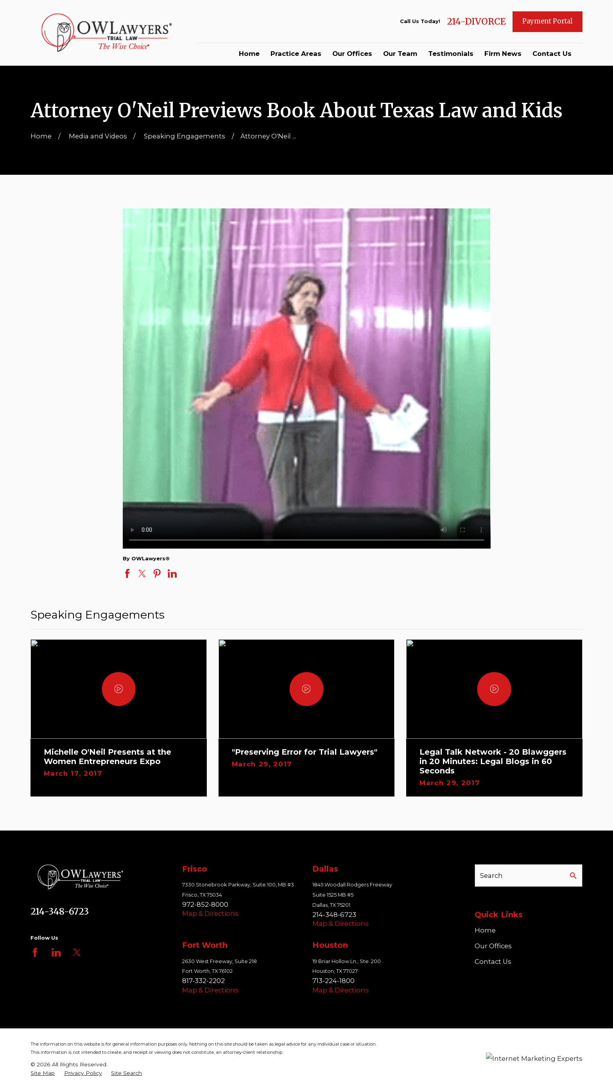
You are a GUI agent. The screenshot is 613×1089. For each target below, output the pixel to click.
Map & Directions (210, 913)
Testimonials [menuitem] (450, 53)
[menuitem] (42, 1073)
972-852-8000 (205, 904)
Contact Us (493, 961)
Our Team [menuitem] (400, 53)
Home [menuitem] (249, 53)
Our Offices (493, 946)
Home (485, 930)
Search (491, 875)
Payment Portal (547, 21)
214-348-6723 (59, 911)
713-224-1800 (333, 981)
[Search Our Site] (573, 875)
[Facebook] (34, 952)
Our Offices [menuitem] (352, 53)
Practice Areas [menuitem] (296, 53)
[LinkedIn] (56, 952)
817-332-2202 (203, 981)
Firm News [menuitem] (503, 53)
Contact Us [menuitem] (552, 53)
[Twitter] (76, 952)
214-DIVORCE (476, 21)
